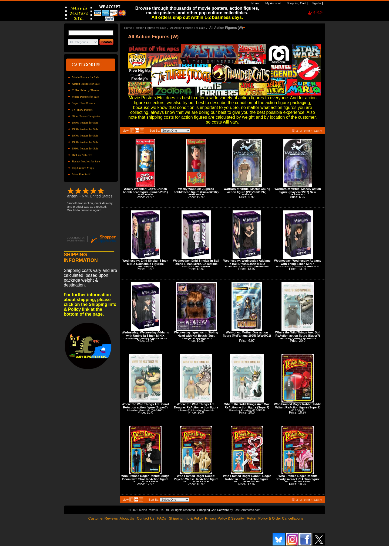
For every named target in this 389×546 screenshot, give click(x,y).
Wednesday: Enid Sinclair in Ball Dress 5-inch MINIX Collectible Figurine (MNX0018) (196, 264)
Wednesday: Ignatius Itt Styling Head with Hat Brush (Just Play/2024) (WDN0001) (196, 335)
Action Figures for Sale (86, 83)
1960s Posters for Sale (85, 129)
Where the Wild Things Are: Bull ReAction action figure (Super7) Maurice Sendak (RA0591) (297, 335)
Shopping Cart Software (213, 509)
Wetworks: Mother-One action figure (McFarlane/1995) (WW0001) (247, 334)
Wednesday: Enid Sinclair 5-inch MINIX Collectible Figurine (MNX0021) (145, 264)
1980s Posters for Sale (85, 142)
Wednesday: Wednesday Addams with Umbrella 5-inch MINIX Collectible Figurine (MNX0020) (145, 335)
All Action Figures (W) (226, 28)
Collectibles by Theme (85, 90)
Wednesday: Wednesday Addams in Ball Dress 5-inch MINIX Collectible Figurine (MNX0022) (247, 264)
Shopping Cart (296, 3)
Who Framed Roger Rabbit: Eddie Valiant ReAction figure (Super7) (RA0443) (297, 407)
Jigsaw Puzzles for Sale (86, 161)
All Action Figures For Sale (187, 27)
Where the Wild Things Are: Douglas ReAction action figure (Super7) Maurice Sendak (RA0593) (196, 408)
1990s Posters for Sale (85, 148)
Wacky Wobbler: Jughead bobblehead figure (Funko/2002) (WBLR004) (196, 192)
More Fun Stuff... (82, 174)
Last (318, 130)
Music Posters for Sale (85, 96)
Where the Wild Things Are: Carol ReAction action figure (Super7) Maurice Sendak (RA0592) (145, 407)
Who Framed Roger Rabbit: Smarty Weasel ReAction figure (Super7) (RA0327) (298, 479)
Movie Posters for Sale (85, 77)
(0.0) (318, 12)
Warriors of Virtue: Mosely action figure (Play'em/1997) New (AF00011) (297, 192)
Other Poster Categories (86, 116)
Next (308, 130)
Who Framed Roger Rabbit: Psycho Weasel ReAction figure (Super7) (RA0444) (196, 479)
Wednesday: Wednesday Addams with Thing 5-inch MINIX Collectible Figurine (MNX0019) (297, 264)
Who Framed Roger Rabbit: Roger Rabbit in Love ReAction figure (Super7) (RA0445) (247, 479)
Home (255, 3)
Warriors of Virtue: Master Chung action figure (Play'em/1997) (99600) (247, 192)
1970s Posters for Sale (85, 135)
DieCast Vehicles (82, 154)
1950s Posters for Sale (85, 122)
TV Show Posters (82, 109)
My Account (272, 3)
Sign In (316, 3)
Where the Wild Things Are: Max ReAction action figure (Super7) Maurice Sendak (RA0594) (247, 407)
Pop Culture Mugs (83, 167)
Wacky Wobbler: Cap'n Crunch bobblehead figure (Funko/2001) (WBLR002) (145, 192)
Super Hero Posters (83, 103)
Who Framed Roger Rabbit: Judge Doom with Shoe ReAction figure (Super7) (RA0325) (145, 479)
